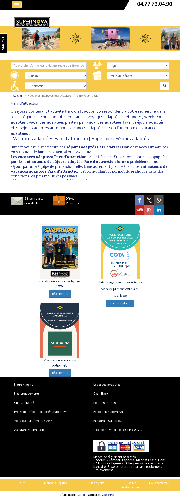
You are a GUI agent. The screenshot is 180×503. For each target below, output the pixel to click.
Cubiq (81, 495)
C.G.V (21, 483)
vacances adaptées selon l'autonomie (103, 128)
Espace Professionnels (131, 485)
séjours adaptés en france (61, 117)
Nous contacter (159, 483)
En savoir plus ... (120, 303)
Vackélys (107, 495)
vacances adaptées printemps (56, 122)
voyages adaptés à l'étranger (114, 117)
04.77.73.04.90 (154, 3)
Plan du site (96, 483)
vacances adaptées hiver (109, 122)
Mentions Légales (55, 483)
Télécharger (59, 294)
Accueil (17, 96)
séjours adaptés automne (43, 128)
